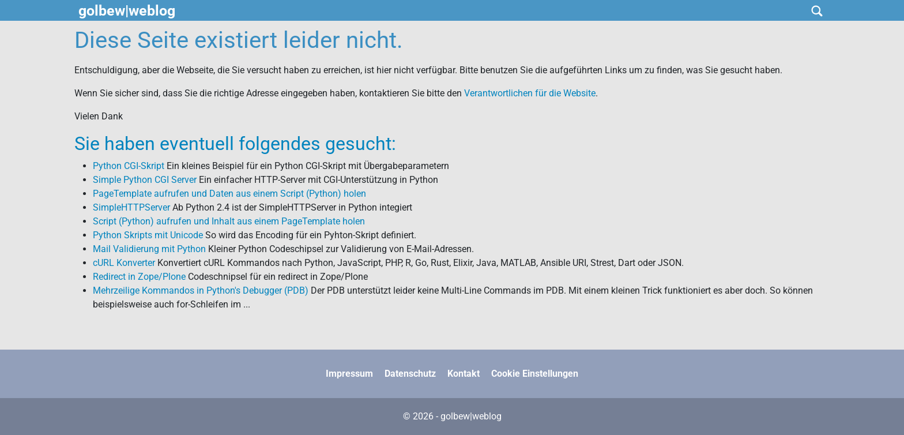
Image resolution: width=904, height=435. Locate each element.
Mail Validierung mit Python (149, 248)
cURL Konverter (124, 262)
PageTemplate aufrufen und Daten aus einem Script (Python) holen (229, 193)
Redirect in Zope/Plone (139, 276)
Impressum (349, 373)
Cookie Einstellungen (534, 373)
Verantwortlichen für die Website (530, 93)
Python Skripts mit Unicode (148, 235)
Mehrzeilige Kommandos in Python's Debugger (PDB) (200, 290)
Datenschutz (410, 373)
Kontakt (463, 373)
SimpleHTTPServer (131, 207)
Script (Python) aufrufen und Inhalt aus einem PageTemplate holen (229, 221)
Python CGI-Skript (128, 165)
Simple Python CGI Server (145, 179)
